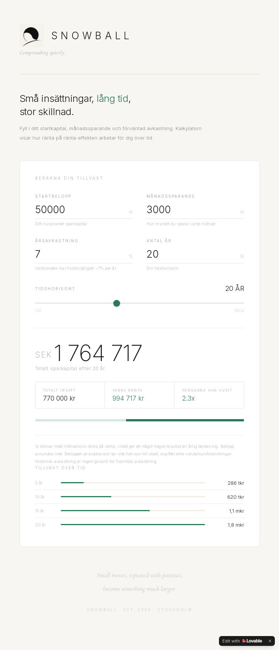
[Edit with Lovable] (242, 640)
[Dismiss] (269, 640)
